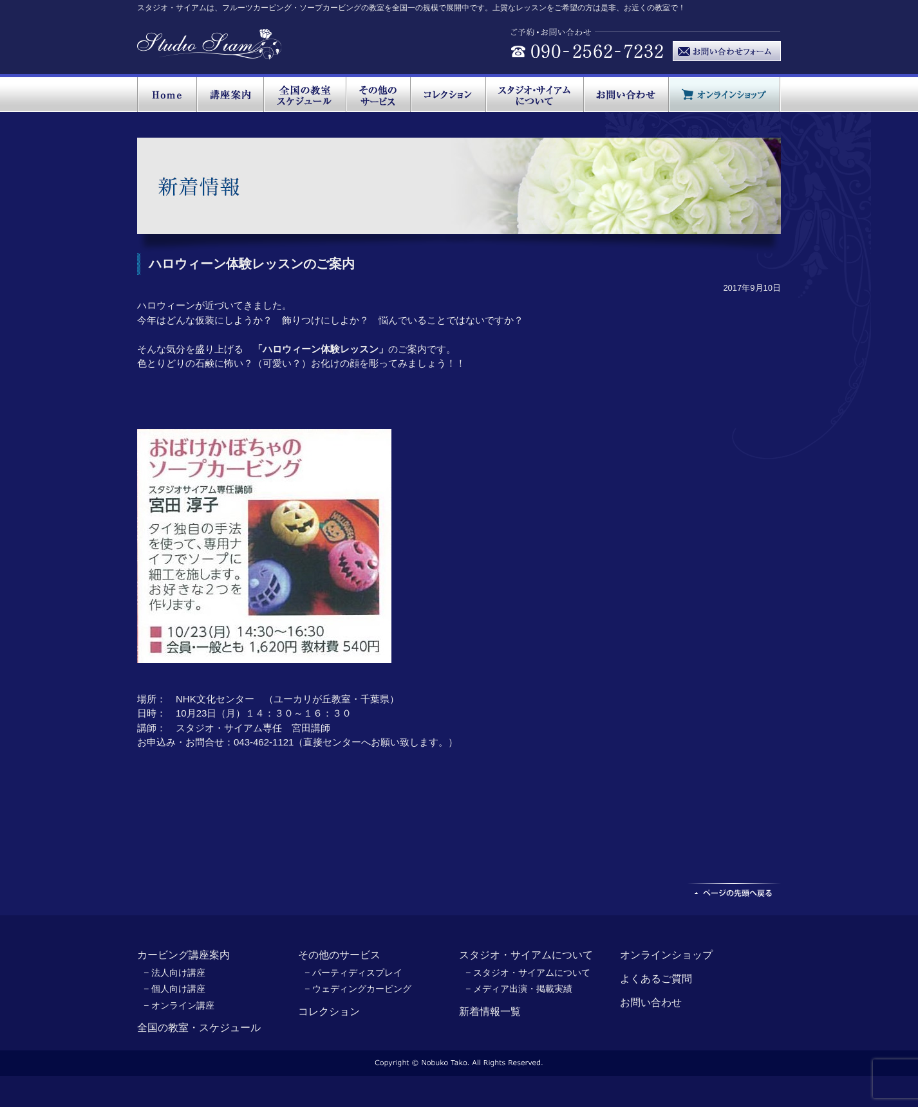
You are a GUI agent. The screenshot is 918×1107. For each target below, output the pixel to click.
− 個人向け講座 (174, 988)
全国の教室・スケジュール (199, 1027)
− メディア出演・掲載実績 (518, 988)
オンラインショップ (666, 954)
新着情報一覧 (490, 1011)
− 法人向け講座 (174, 972)
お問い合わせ (651, 1002)
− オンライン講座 (179, 1005)
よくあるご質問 (656, 978)
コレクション (329, 1011)
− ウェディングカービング (357, 988)
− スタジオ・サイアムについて (527, 972)
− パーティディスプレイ (353, 972)
